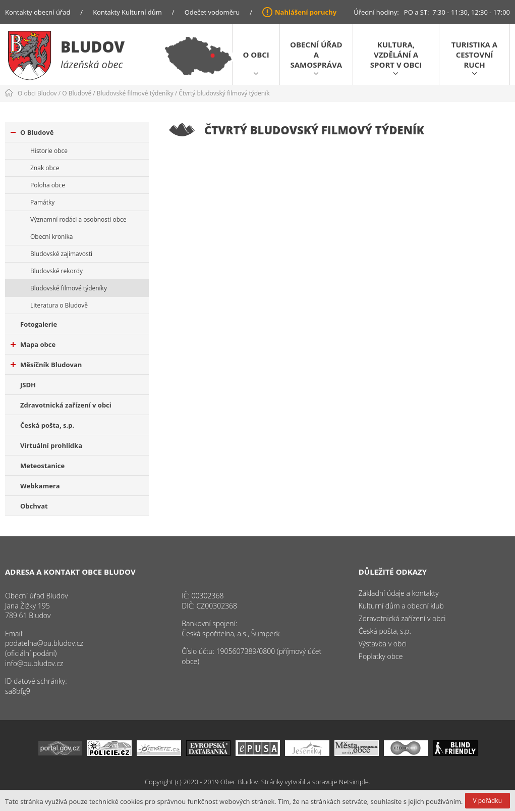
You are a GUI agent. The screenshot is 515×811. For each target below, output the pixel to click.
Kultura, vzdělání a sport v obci (396, 54)
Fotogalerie (38, 324)
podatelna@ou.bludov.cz (44, 643)
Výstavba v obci (383, 643)
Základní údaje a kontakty (399, 593)
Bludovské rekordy (56, 271)
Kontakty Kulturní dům (127, 12)
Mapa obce (33, 344)
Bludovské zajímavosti (61, 253)
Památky (42, 202)
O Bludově (76, 93)
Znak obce (44, 168)
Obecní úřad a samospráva (316, 54)
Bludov (93, 46)
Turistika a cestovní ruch (474, 54)
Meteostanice (42, 465)
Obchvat (34, 506)
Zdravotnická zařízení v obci (65, 405)
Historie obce (49, 150)
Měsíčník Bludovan (46, 364)
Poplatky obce (381, 656)
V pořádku (487, 800)
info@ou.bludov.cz (34, 663)
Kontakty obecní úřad (37, 12)
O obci (256, 54)
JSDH (28, 384)
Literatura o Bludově (59, 305)
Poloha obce (47, 185)
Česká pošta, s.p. (47, 425)
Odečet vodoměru (212, 12)
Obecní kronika (51, 236)
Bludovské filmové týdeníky (135, 93)
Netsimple (354, 781)
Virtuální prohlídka (51, 445)
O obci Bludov (37, 93)
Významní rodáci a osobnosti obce (78, 219)
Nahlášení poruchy (305, 12)
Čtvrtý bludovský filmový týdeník (224, 93)
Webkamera (40, 485)
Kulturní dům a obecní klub (401, 606)
